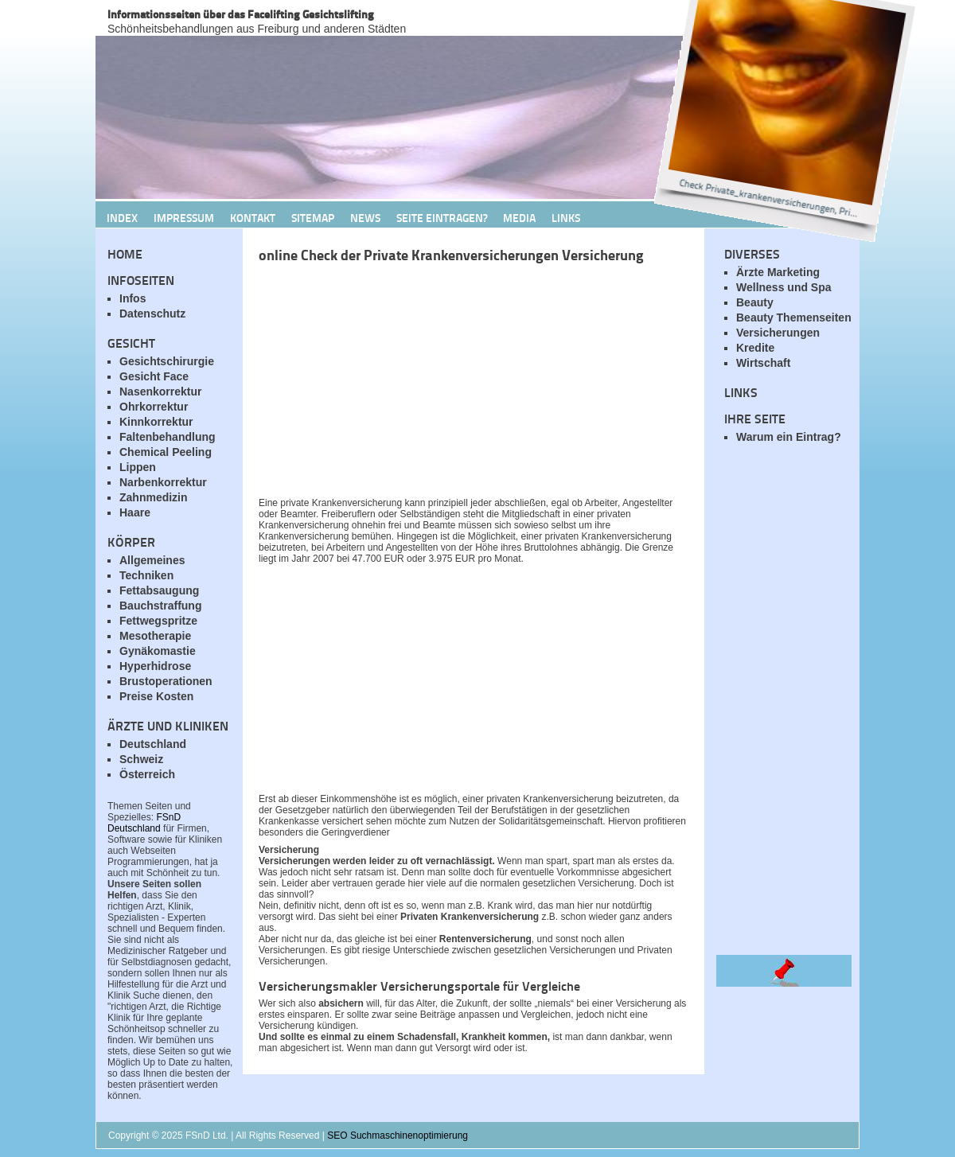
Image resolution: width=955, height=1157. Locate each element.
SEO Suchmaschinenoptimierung (397, 1135)
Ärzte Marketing (778, 272)
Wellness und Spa (784, 287)
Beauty (755, 302)
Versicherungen (778, 332)
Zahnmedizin (153, 497)
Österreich (147, 774)
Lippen (137, 467)
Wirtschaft (763, 362)
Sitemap (312, 217)
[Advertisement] (446, 384)
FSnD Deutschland (144, 823)
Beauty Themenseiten (794, 317)
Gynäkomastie (157, 651)
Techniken (146, 575)
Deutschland (152, 744)
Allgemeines (152, 560)
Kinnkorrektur (156, 421)
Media (519, 217)
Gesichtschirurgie (166, 361)
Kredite (755, 347)
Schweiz (141, 759)
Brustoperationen (165, 681)
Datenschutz (152, 313)
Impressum (184, 217)
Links (566, 217)
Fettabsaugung (159, 590)
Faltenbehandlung (167, 436)
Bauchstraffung (160, 605)
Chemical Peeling (165, 452)
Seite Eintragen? (441, 217)
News (365, 217)
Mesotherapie (155, 635)
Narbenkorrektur (163, 482)
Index (122, 217)
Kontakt (252, 217)
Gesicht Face (154, 376)
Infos (132, 298)
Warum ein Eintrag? (788, 436)
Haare (134, 512)
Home (124, 253)
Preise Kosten (156, 696)
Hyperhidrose (155, 666)
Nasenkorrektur (160, 391)
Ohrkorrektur (153, 406)
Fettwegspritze (158, 620)
